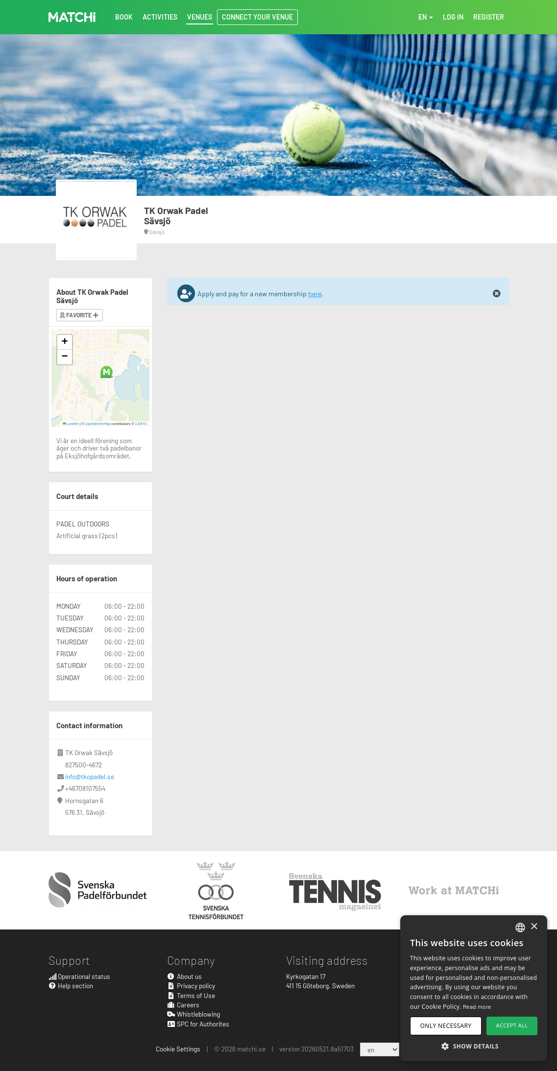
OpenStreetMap (97, 423)
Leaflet (71, 423)
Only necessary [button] (446, 1026)
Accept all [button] (512, 1025)
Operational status (79, 976)
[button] (106, 372)
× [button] (533, 926)
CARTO (141, 423)
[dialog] (473, 988)
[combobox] (520, 927)
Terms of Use (191, 995)
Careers (183, 1004)
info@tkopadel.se (89, 776)
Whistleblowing (193, 1014)
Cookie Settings (178, 1049)
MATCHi (72, 17)
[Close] (497, 294)
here (314, 293)
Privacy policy (191, 985)
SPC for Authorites (198, 1024)
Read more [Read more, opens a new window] (477, 1006)
